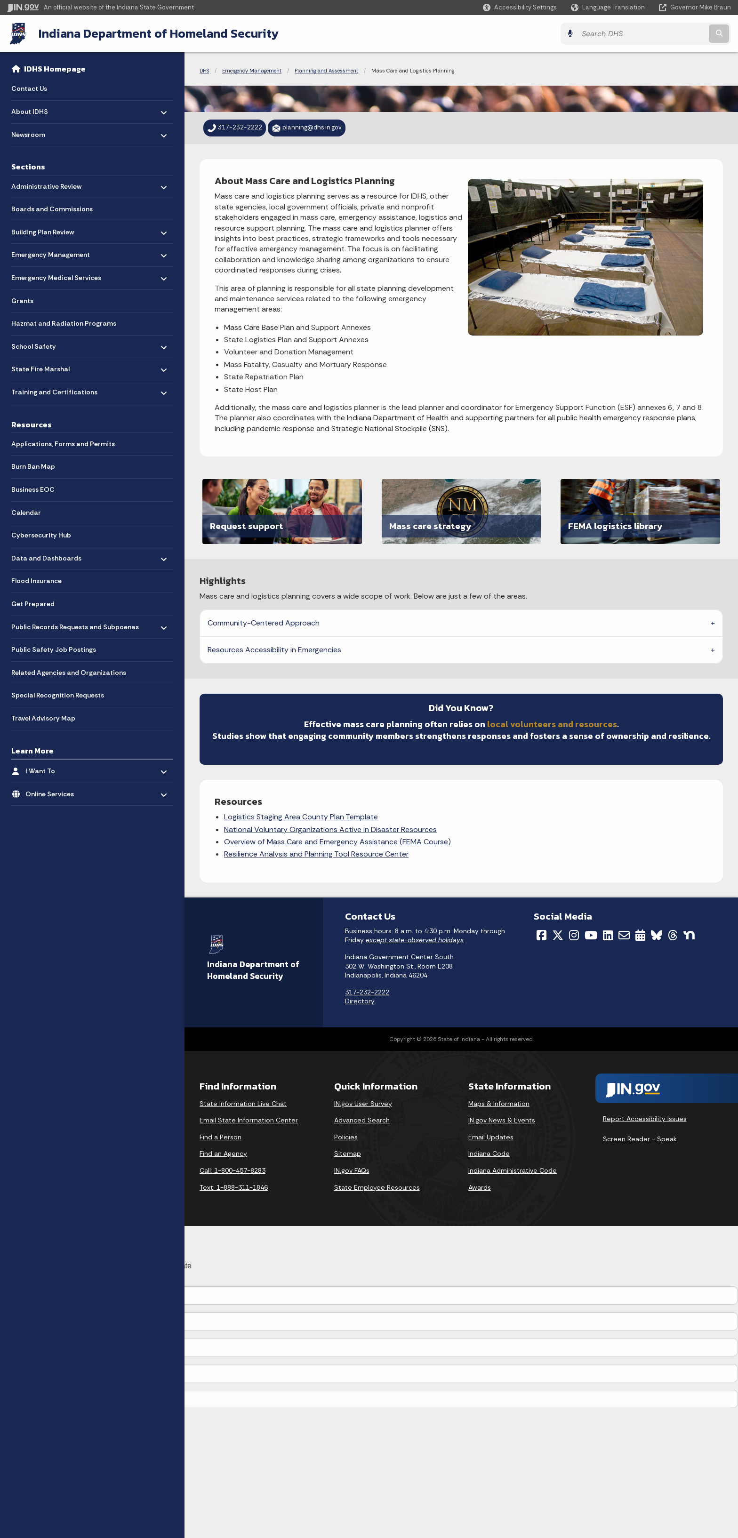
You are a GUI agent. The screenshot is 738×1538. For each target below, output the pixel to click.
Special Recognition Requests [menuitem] (57, 695)
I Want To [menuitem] (52, 768)
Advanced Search (362, 1120)
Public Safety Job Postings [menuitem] (53, 649)
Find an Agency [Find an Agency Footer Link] (223, 1153)
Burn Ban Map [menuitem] (33, 466)
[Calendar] (640, 935)
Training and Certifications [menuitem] (54, 390)
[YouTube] (591, 935)
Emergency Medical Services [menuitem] (56, 275)
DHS (204, 70)
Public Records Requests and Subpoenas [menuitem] (75, 627)
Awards (479, 1187)
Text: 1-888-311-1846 (234, 1187)
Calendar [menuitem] (26, 512)
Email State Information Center (249, 1120)
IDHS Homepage (55, 69)
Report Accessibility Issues (645, 1118)
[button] (520, 7)
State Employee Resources (377, 1187)
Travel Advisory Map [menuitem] (43, 718)
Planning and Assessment (326, 70)
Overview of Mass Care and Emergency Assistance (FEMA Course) (337, 842)
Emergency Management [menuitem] (50, 252)
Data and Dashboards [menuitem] (46, 556)
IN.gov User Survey (363, 1103)
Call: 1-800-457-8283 (232, 1170)
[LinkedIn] (608, 935)
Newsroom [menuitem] (38, 132)
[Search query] (642, 33)
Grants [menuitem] (22, 300)
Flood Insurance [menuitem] (36, 581)
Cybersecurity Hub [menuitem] (41, 535)
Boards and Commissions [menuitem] (52, 209)
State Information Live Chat (243, 1103)
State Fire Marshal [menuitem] (40, 366)
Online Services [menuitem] (52, 791)
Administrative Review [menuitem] (46, 183)
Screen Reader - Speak (640, 1139)
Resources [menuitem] (31, 424)
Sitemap (347, 1153)
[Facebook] (541, 935)
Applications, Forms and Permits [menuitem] (63, 444)
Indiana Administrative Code (512, 1170)
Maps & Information (498, 1103)
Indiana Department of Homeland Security (159, 33)
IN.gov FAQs (351, 1170)
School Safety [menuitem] (38, 343)
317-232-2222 (367, 992)
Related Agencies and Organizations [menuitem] (68, 672)
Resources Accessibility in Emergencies (274, 650)
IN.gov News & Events (501, 1120)
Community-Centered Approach (264, 623)
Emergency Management (251, 70)
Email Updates (490, 1137)
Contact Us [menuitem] (29, 88)
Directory (360, 1001)
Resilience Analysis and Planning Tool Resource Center (316, 854)
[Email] (624, 935)
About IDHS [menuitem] (38, 109)
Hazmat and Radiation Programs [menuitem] (63, 323)
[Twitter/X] (557, 935)
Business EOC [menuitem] (33, 489)
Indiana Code (489, 1153)
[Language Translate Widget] (608, 7)
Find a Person (220, 1137)
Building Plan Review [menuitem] (42, 229)
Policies (346, 1137)
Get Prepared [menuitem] (33, 604)
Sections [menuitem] (28, 166)
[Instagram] (574, 935)
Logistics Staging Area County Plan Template (301, 817)
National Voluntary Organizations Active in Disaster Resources (330, 829)
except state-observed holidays (415, 940)
